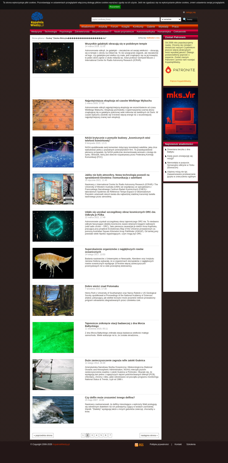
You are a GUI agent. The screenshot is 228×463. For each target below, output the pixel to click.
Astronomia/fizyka (146, 31)
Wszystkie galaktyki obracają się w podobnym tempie (116, 43)
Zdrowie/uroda (82, 31)
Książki (126, 26)
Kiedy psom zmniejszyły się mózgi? (180, 157)
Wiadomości (88, 26)
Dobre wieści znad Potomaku (102, 286)
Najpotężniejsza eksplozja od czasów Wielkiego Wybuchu (118, 100)
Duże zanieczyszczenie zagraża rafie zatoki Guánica (115, 360)
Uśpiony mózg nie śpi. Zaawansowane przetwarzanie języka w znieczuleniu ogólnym (181, 174)
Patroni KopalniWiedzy (180, 81)
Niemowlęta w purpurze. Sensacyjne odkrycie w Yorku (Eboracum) (180, 165)
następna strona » (149, 435)
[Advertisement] (95, 87)
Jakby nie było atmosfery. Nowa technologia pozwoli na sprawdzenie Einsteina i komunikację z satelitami (117, 176)
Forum (114, 26)
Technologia (51, 31)
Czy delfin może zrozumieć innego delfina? (110, 397)
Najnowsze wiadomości (179, 144)
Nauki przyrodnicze (124, 31)
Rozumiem (115, 7)
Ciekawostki (180, 31)
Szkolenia (190, 444)
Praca (175, 26)
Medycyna (36, 31)
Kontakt (178, 444)
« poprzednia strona (43, 435)
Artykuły (102, 26)
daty (158, 38)
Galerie (151, 26)
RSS (141, 445)
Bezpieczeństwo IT (102, 31)
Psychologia (66, 31)
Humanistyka (164, 31)
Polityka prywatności (159, 444)
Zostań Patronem (175, 37)
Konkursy (138, 26)
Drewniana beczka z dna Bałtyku (178, 150)
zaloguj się (191, 12)
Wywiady (163, 26)
